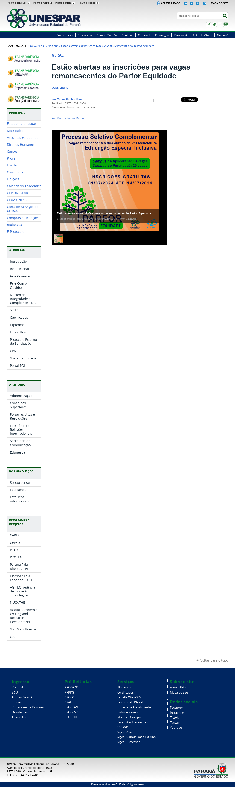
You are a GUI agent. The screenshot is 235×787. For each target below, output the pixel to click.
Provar (16, 702)
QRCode (123, 727)
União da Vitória (202, 35)
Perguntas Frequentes (132, 722)
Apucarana (85, 35)
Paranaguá (162, 35)
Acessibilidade (170, 3)
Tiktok (174, 718)
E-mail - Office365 (129, 697)
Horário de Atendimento (134, 707)
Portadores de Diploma (28, 707)
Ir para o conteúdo (19, 2)
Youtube (176, 727)
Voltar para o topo (214, 660)
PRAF (68, 702)
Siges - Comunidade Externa (136, 737)
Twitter (214, 24)
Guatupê (222, 35)
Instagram (220, 24)
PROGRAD (71, 687)
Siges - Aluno (126, 732)
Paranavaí (180, 35)
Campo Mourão (107, 35)
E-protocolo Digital (130, 702)
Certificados (125, 692)
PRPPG (69, 692)
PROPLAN (71, 707)
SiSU (15, 692)
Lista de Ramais (127, 712)
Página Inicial (36, 46)
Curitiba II (144, 35)
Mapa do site (179, 692)
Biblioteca (124, 687)
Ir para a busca (65, 2)
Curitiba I (127, 35)
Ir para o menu (43, 2)
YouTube (225, 24)
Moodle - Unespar (129, 717)
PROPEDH (71, 717)
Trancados (19, 717)
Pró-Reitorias (64, 35)
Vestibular (19, 687)
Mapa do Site (219, 3)
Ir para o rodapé (88, 2)
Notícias (53, 46)
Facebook (208, 24)
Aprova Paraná (22, 697)
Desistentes (20, 712)
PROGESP (71, 712)
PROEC (69, 697)
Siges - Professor (128, 742)
